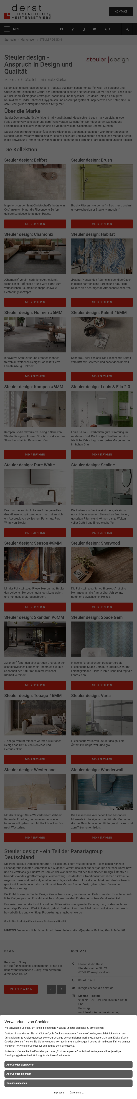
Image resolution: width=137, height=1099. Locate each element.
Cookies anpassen (16, 1083)
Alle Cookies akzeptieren (20, 1064)
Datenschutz (76, 1092)
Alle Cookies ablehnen (18, 1073)
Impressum (60, 1092)
